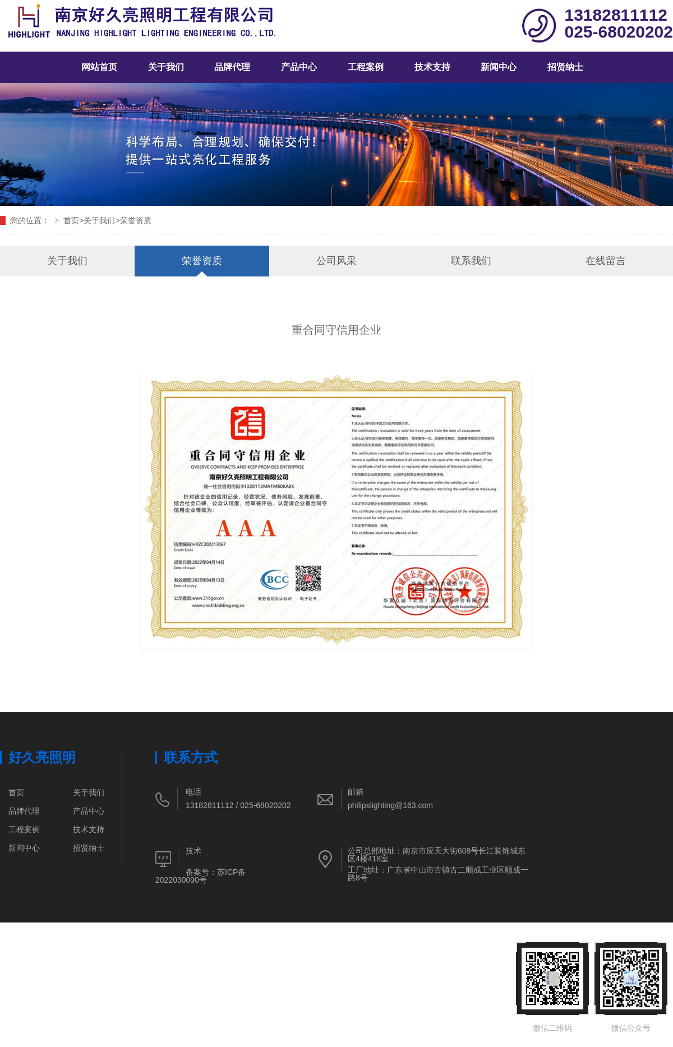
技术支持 (432, 67)
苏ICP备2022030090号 (200, 876)
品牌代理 (232, 67)
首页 (71, 220)
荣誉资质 (135, 220)
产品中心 (299, 67)
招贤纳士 (565, 67)
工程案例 (366, 67)
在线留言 (606, 260)
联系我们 (471, 260)
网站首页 (99, 67)
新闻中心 (499, 67)
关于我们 (166, 67)
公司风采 (336, 260)
